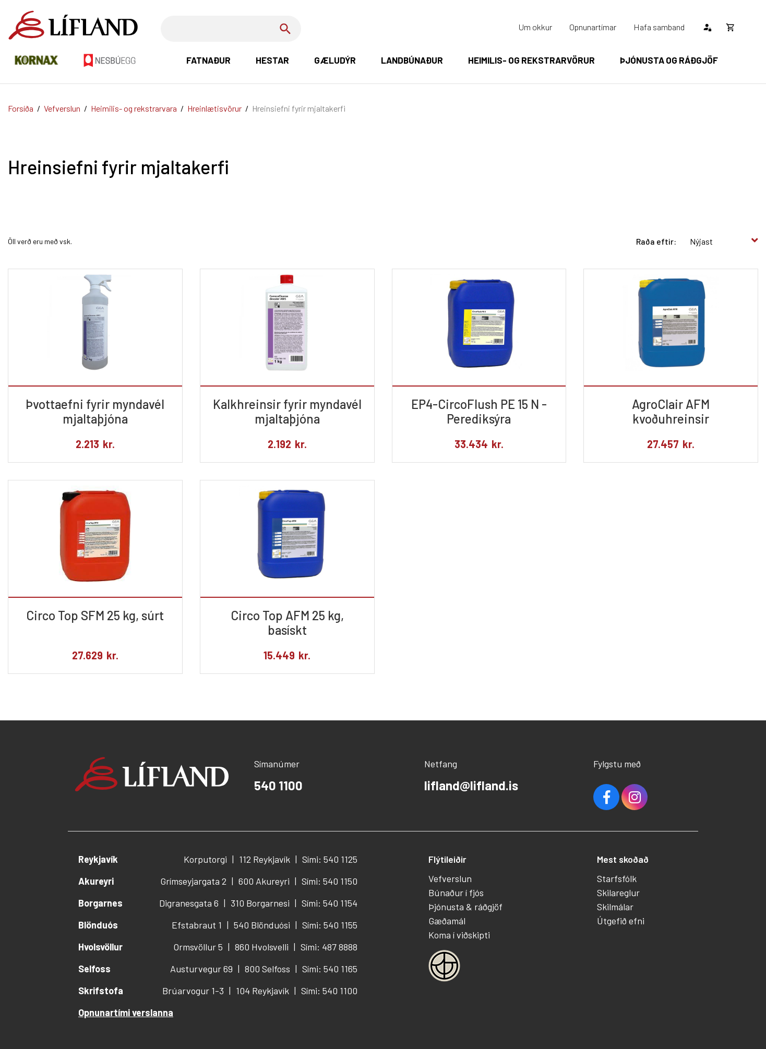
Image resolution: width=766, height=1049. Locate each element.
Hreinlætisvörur (214, 108)
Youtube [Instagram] (634, 797)
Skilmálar (615, 906)
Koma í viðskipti (459, 935)
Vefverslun (62, 108)
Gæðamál (446, 920)
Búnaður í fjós (456, 892)
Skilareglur (618, 892)
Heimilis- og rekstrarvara (134, 108)
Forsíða (20, 108)
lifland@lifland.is (471, 785)
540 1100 (278, 785)
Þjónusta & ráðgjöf (465, 906)
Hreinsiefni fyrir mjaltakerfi (298, 108)
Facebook (606, 797)
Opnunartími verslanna (125, 1012)
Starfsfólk (617, 878)
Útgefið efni (620, 920)
